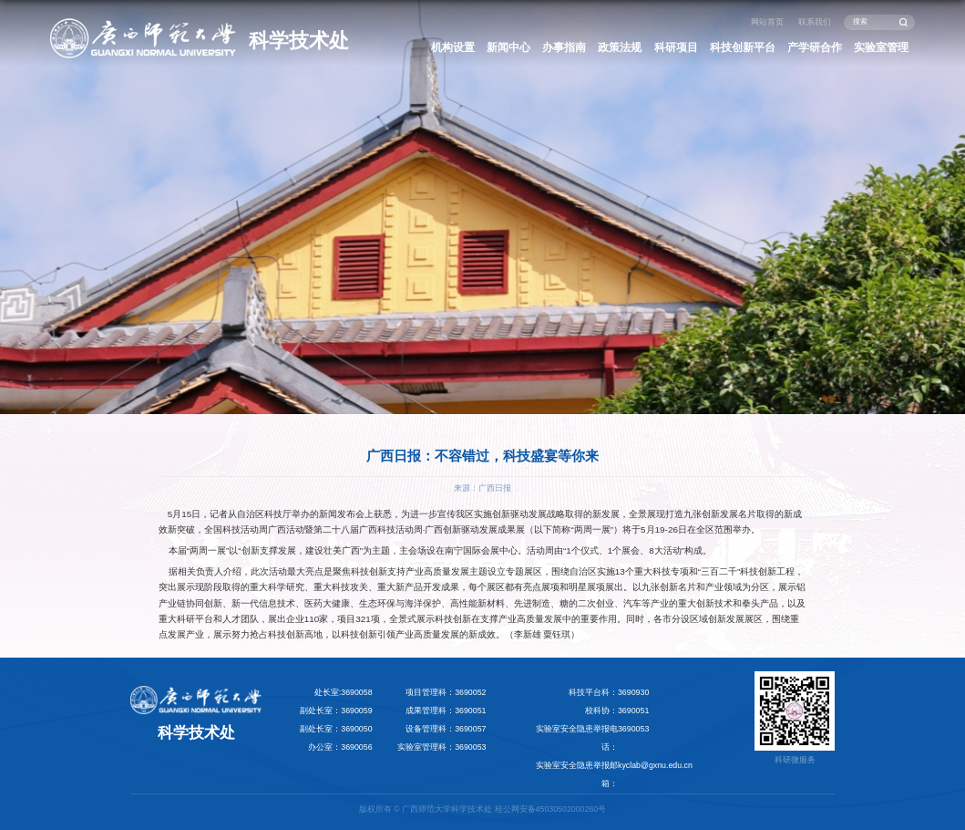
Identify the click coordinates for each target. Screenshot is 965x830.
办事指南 (564, 47)
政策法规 (620, 47)
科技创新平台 (742, 47)
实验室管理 (881, 47)
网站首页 (767, 21)
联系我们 (814, 21)
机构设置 (453, 47)
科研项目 (676, 47)
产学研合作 (814, 47)
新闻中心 (508, 47)
